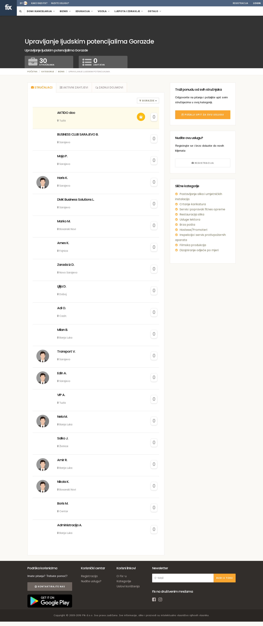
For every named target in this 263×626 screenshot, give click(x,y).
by (21, 3)
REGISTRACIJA (203, 163)
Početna (32, 71)
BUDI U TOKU (224, 579)
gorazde (147, 101)
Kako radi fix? (39, 3)
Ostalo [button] (154, 11)
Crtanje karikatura (193, 204)
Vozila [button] (103, 11)
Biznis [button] (65, 11)
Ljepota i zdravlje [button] (129, 11)
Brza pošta (187, 225)
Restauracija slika (192, 214)
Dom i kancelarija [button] (41, 11)
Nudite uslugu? (60, 3)
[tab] (42, 88)
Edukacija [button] (84, 11)
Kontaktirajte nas (49, 587)
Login (257, 3)
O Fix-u (122, 577)
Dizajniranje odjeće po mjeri (199, 250)
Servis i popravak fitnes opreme (202, 209)
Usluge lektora (190, 219)
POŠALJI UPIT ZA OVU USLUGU (203, 114)
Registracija (240, 3)
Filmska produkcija (193, 245)
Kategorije (47, 71)
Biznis (61, 71)
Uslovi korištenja (128, 588)
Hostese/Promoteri (193, 230)
